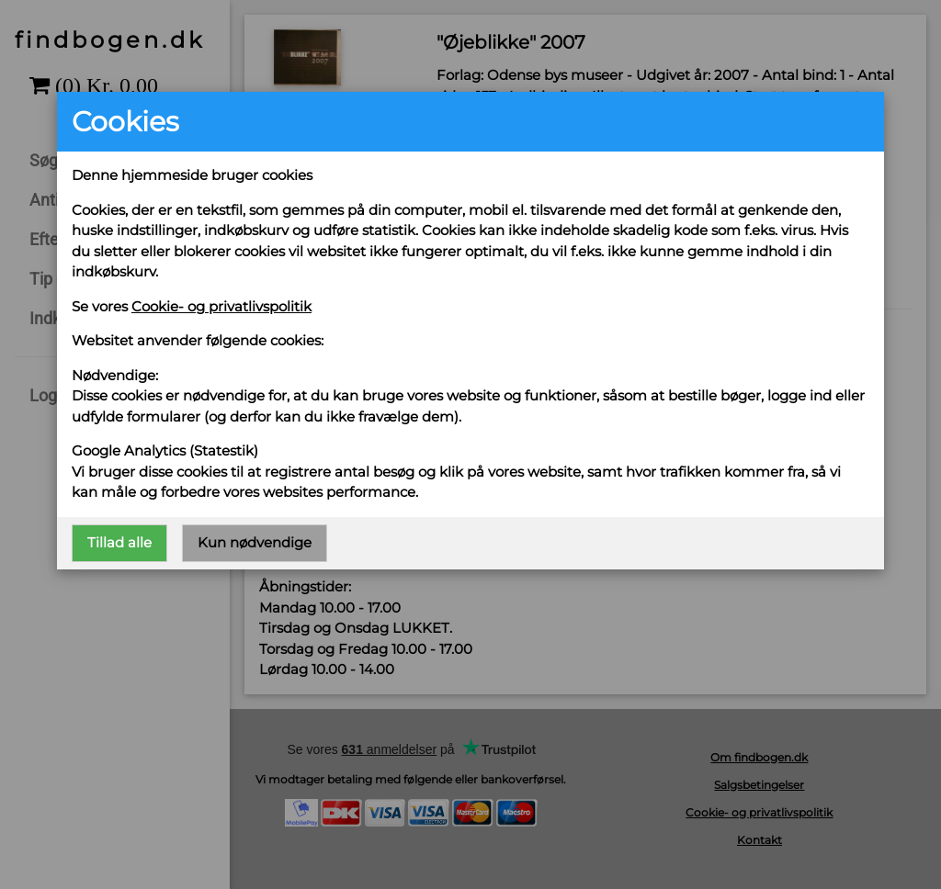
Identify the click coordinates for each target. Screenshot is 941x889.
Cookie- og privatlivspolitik (221, 306)
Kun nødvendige (255, 542)
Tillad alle (119, 542)
